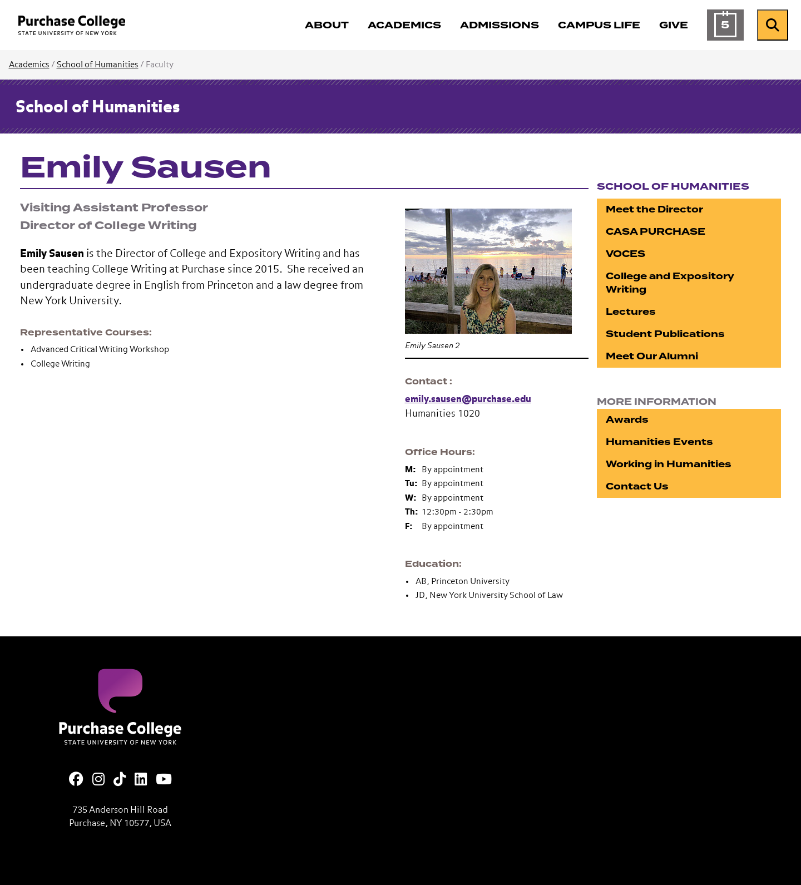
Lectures (631, 312)
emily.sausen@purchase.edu (468, 399)
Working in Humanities (668, 464)
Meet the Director (654, 209)
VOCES (625, 254)
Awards (627, 420)
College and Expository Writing (670, 282)
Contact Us (637, 486)
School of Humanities (98, 65)
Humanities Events (659, 442)
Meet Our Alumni (652, 356)
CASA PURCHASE (655, 232)
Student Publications (665, 334)
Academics (29, 65)
